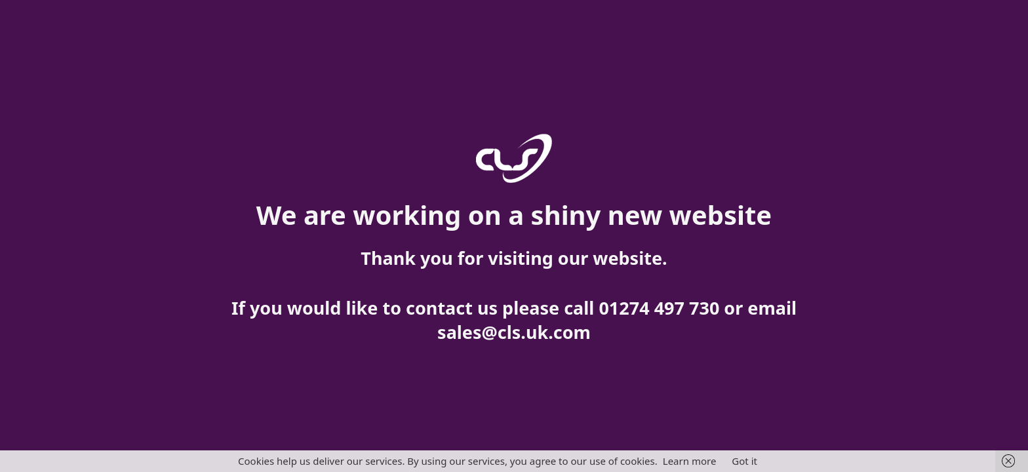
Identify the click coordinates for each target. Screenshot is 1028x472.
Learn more (690, 460)
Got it (744, 460)
